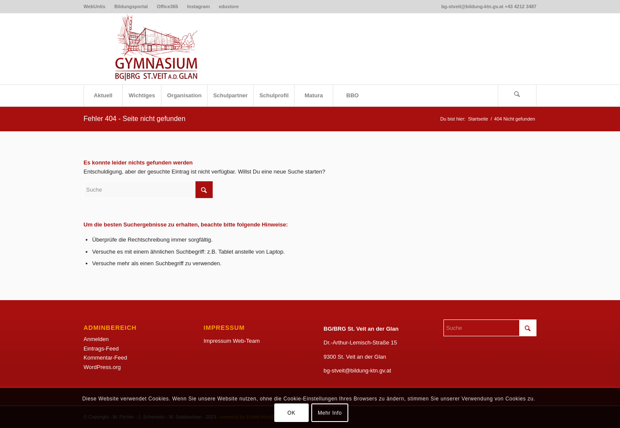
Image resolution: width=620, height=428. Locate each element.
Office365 (167, 6)
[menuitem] (97, 6)
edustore (229, 6)
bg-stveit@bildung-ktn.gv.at (357, 370)
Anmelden (96, 339)
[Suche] (517, 95)
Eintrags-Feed (101, 348)
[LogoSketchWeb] (157, 48)
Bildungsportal (131, 6)
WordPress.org (102, 367)
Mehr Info (330, 413)
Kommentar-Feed (105, 357)
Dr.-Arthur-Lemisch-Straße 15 (360, 342)
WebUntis (94, 6)
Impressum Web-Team (232, 341)
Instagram (198, 6)
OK (291, 413)
